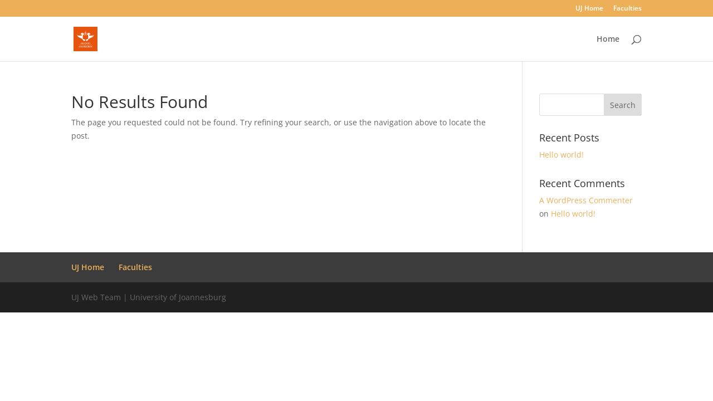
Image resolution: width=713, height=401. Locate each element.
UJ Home (589, 9)
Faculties (627, 9)
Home (608, 39)
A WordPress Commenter (586, 200)
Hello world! (561, 154)
